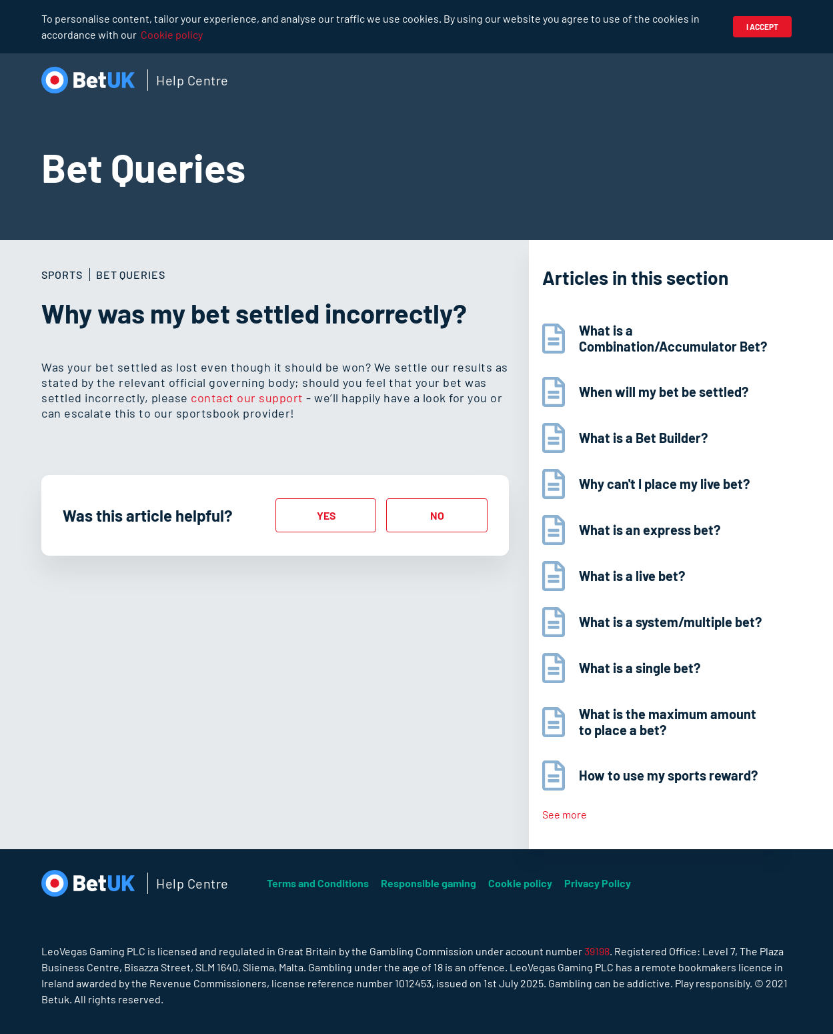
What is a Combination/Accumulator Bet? (673, 338)
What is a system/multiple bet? (670, 622)
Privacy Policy (597, 883)
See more (564, 814)
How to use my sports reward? (668, 775)
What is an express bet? (649, 530)
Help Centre (192, 80)
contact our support (247, 397)
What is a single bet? (639, 668)
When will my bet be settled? (663, 392)
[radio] (326, 515)
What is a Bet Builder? (643, 438)
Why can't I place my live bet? (664, 484)
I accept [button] (762, 26)
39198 (597, 951)
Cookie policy (172, 34)
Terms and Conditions (318, 883)
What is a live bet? (632, 576)
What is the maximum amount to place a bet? (667, 722)
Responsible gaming (428, 883)
